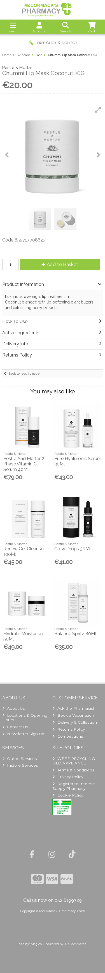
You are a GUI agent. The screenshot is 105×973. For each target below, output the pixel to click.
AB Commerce (75, 944)
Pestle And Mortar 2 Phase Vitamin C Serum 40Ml (23, 464)
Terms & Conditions (73, 770)
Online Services (19, 758)
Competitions (67, 736)
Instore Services (20, 765)
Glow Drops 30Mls (73, 548)
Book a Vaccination (73, 715)
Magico (36, 944)
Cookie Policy (67, 795)
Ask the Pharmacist (73, 708)
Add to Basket (59, 264)
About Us (13, 708)
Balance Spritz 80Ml (75, 633)
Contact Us (15, 727)
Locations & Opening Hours (24, 717)
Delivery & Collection (74, 722)
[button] (98, 109)
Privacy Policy (67, 776)
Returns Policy (68, 729)
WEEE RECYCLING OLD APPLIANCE (73, 760)
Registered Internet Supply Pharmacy (73, 785)
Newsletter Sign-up (23, 733)
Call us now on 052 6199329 (52, 900)
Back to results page (23, 374)
